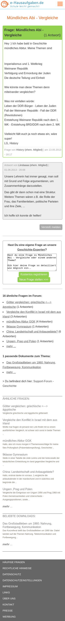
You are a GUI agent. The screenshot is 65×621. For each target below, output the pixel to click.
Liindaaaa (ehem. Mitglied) (33, 165)
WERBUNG (9, 616)
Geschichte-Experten (31, 249)
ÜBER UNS (9, 598)
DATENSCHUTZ (12, 574)
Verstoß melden (51, 227)
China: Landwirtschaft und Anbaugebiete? (32, 331)
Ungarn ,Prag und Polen (21, 341)
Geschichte (9, 385)
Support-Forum (42, 381)
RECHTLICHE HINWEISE (17, 568)
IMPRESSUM (10, 586)
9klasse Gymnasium (18, 326)
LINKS (6, 592)
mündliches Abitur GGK (20, 321)
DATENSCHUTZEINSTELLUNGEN (22, 580)
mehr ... (11, 346)
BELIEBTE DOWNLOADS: (19, 516)
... (7, 506)
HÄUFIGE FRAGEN (14, 562)
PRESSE (8, 610)
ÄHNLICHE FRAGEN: (16, 398)
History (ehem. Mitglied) (29, 149)
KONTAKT (8, 604)
